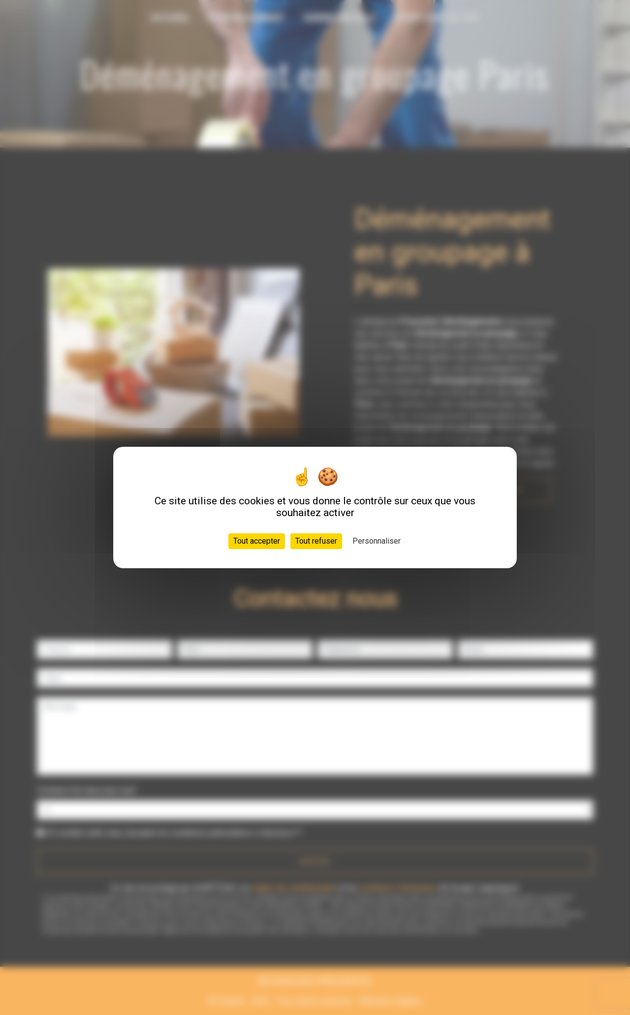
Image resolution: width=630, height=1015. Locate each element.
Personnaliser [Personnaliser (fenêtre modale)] (376, 541)
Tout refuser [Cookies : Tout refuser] (316, 541)
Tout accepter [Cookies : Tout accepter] (256, 541)
